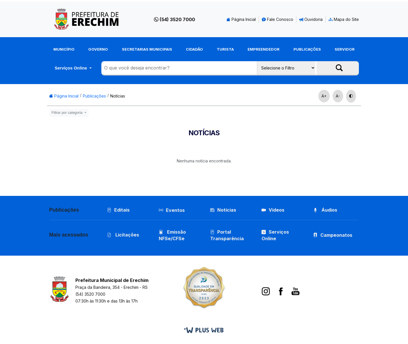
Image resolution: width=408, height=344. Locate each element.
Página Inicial (241, 19)
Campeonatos (336, 235)
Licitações (123, 235)
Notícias (117, 96)
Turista (225, 49)
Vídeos (273, 210)
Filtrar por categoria (68, 113)
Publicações (307, 49)
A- (338, 96)
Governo (98, 49)
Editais (118, 210)
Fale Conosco (277, 19)
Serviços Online (71, 67)
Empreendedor (264, 49)
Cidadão (194, 49)
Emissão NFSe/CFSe (172, 235)
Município (64, 49)
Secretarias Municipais (147, 49)
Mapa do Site (344, 19)
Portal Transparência (227, 235)
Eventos (175, 210)
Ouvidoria (311, 19)
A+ (324, 96)
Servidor (345, 49)
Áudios (325, 210)
